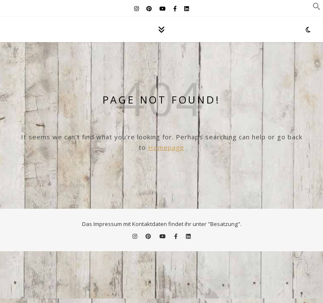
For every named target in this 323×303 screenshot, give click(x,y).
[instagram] (137, 8)
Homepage (166, 147)
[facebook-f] (175, 8)
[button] (316, 8)
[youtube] (163, 8)
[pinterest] (149, 8)
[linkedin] (186, 8)
